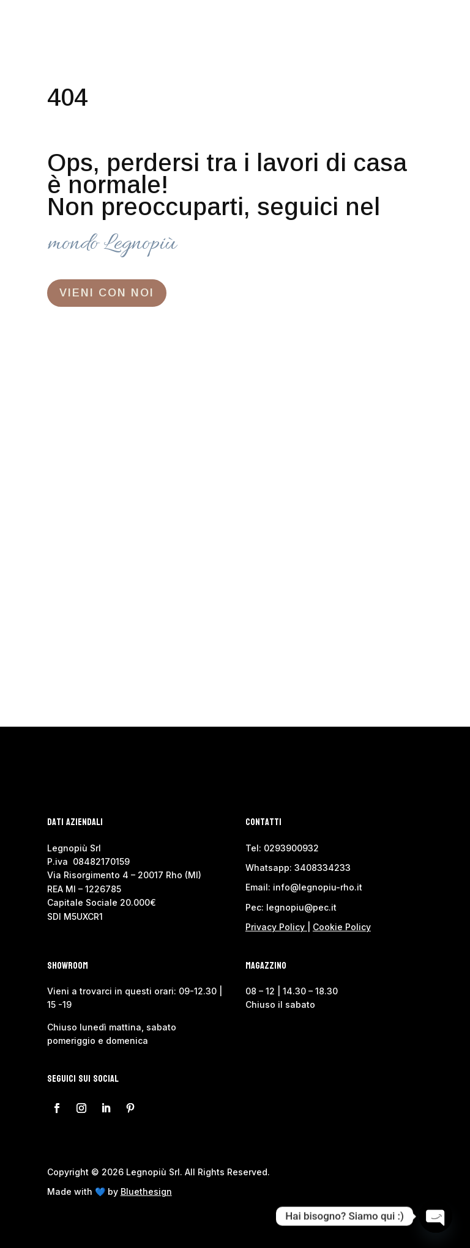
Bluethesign (146, 1191)
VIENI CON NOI (106, 293)
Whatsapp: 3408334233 (298, 867)
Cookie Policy (342, 927)
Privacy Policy (275, 927)
